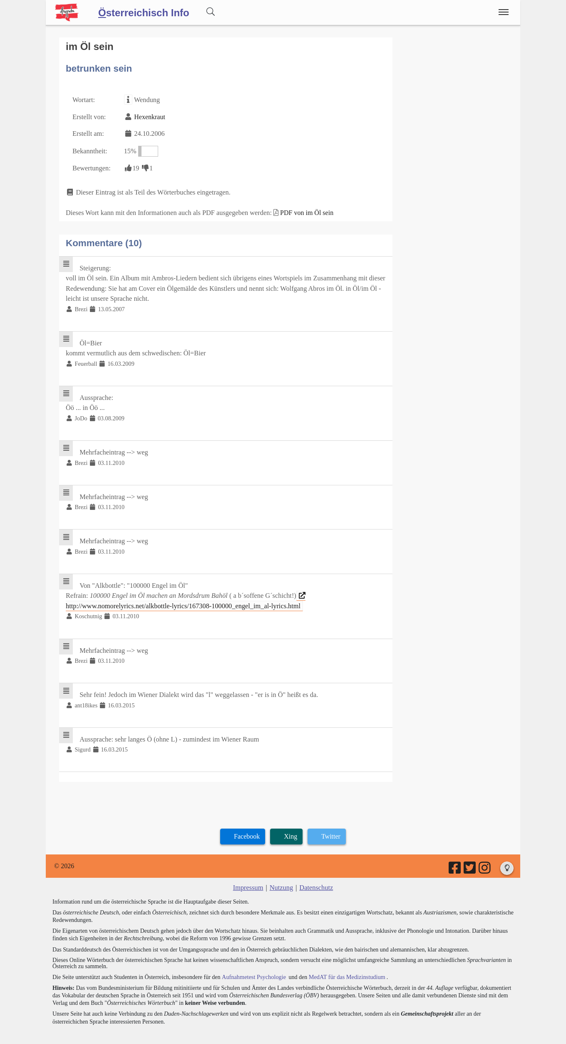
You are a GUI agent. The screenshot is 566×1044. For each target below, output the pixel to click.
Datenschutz (315, 876)
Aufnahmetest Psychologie (252, 965)
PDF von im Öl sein (302, 210)
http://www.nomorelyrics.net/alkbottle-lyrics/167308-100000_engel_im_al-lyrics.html (183, 592)
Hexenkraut (148, 116)
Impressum (248, 876)
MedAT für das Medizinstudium (344, 965)
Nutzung (281, 876)
